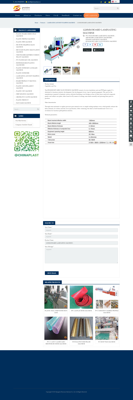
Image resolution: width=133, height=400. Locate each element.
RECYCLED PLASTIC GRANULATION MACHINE (28, 51)
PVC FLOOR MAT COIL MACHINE (27, 60)
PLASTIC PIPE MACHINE (24, 42)
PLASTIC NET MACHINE (24, 91)
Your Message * (49, 246)
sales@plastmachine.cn (33, 2)
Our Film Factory (20, 120)
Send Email (98, 50)
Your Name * (48, 227)
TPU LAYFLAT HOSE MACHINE (81, 310)
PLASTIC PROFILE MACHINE (25, 39)
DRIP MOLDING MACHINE (24, 94)
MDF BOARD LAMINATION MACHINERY (99, 37)
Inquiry (87, 50)
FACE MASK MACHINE (23, 103)
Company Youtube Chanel (23, 125)
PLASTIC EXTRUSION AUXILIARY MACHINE (26, 69)
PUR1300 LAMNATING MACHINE (96, 39)
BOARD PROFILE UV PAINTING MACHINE (26, 82)
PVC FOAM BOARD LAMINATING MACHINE (100, 36)
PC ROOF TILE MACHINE (106, 342)
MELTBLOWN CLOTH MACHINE (26, 97)
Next (78, 46)
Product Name (49, 240)
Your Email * (48, 234)
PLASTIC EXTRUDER (22, 73)
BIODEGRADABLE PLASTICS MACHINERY (25, 64)
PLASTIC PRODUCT (22, 100)
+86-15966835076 (19, 2)
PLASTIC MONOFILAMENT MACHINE (25, 87)
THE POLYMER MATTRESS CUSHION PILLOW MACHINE (27, 56)
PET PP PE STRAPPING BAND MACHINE (25, 46)
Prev (45, 46)
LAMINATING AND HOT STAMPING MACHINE (27, 77)
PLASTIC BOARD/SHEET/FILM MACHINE (26, 35)
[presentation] (59, 267)
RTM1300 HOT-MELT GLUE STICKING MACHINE (101, 41)
